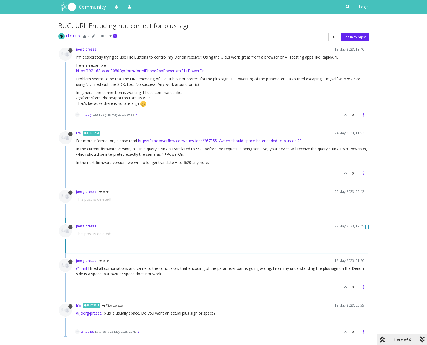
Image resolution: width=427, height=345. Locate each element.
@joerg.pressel (112, 305)
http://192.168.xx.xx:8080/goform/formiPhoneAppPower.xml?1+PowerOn (140, 70)
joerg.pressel (86, 49)
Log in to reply (355, 37)
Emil (79, 133)
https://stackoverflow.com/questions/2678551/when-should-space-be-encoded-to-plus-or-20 (220, 140)
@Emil (105, 192)
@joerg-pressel (89, 313)
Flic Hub (73, 35)
